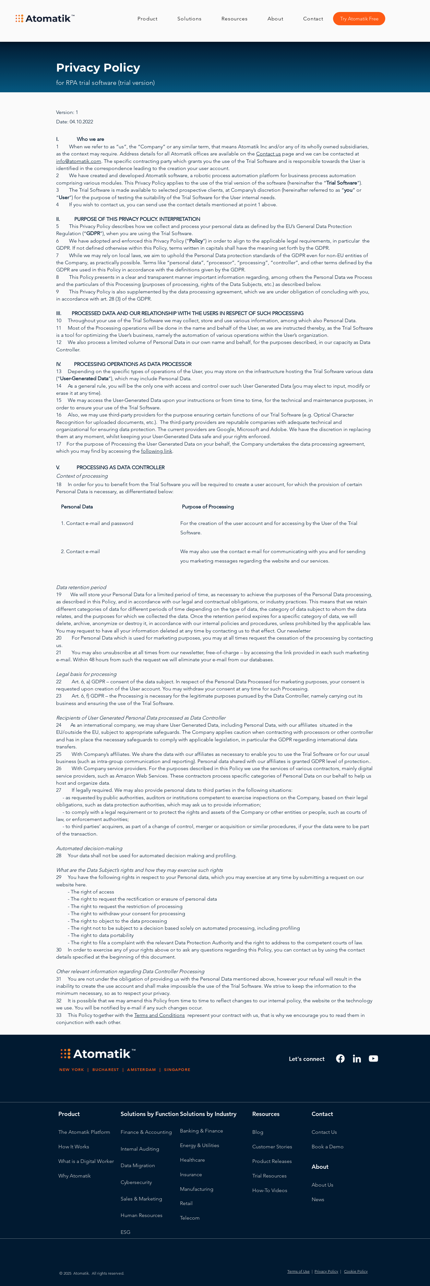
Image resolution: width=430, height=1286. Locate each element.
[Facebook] (340, 1058)
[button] (153, 18)
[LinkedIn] (357, 1058)
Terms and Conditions (159, 1015)
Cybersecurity (136, 1182)
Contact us (268, 154)
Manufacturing (196, 1189)
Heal (185, 1160)
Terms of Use (298, 1271)
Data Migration (138, 1165)
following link (156, 451)
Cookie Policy (356, 1271)
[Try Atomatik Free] (359, 18)
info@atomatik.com (78, 161)
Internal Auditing (140, 1149)
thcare (198, 1160)
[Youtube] (373, 1058)
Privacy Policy (326, 1271)
